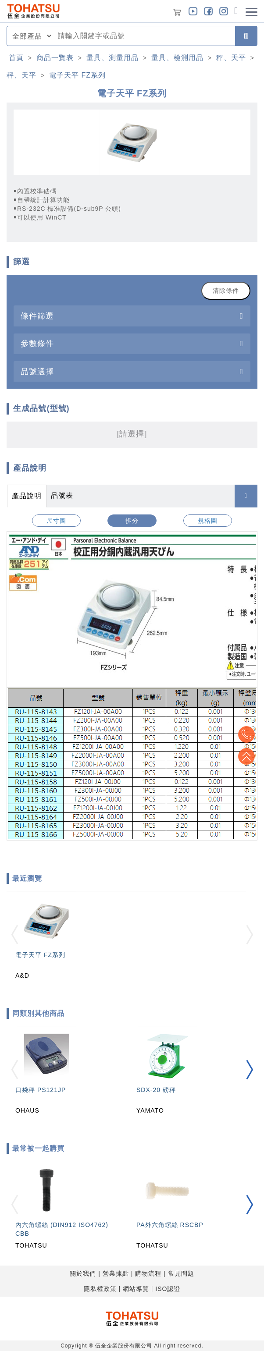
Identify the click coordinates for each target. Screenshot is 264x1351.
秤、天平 (231, 57)
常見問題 (181, 1273)
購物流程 (148, 1273)
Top (246, 756)
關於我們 (83, 1273)
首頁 (16, 57)
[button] (249, 1069)
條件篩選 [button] (37, 315)
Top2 (246, 734)
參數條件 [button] (37, 343)
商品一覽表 (55, 57)
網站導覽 (136, 1288)
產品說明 (27, 496)
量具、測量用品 (112, 57)
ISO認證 (167, 1288)
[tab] (132, 315)
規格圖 (208, 520)
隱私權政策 (100, 1288)
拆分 (132, 520)
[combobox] (144, 36)
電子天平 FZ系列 (77, 75)
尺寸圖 (56, 520)
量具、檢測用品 (177, 57)
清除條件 (226, 290)
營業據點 (116, 1273)
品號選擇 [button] (37, 371)
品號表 (62, 495)
